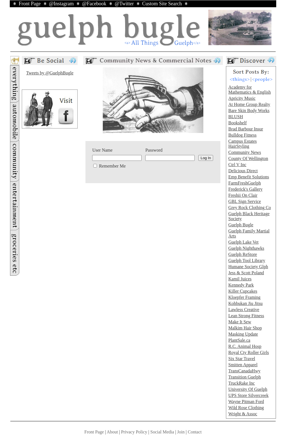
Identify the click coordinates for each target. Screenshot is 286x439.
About (112, 432)
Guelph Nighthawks (246, 248)
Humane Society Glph (248, 266)
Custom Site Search (162, 3)
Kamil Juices (239, 279)
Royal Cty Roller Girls (248, 352)
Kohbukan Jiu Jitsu (245, 303)
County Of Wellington (248, 158)
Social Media (162, 432)
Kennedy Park (241, 285)
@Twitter (124, 3)
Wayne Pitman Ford (246, 401)
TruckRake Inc (241, 383)
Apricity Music (241, 98)
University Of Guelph (247, 389)
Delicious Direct (243, 170)
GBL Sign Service (244, 201)
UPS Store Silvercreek (248, 395)
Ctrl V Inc (237, 164)
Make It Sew (239, 321)
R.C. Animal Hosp (244, 346)
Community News (244, 152)
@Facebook (94, 3)
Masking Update (243, 334)
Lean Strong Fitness (246, 315)
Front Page (30, 3)
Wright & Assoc (242, 413)
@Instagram (61, 3)
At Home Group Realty (249, 104)
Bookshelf (237, 122)
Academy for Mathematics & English (249, 89)
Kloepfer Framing (244, 297)
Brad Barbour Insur (245, 129)
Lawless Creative (243, 309)
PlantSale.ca (239, 340)
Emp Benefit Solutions (248, 176)
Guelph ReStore (242, 254)
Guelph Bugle (240, 224)
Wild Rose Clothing (246, 407)
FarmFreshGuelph (244, 183)
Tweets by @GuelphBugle (49, 73)
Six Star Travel (241, 358)
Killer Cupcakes (242, 291)
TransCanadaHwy (244, 370)
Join (181, 432)
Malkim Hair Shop (245, 328)
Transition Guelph (244, 377)
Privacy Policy (134, 432)
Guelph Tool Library (246, 260)
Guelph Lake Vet (243, 242)
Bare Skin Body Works (248, 110)
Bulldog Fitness (242, 135)
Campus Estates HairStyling (242, 144)
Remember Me (112, 166)
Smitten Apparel (242, 364)
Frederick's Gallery (245, 189)
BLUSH (235, 116)
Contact (195, 432)
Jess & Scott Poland (246, 272)
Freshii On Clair (242, 195)
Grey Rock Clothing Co (249, 207)
